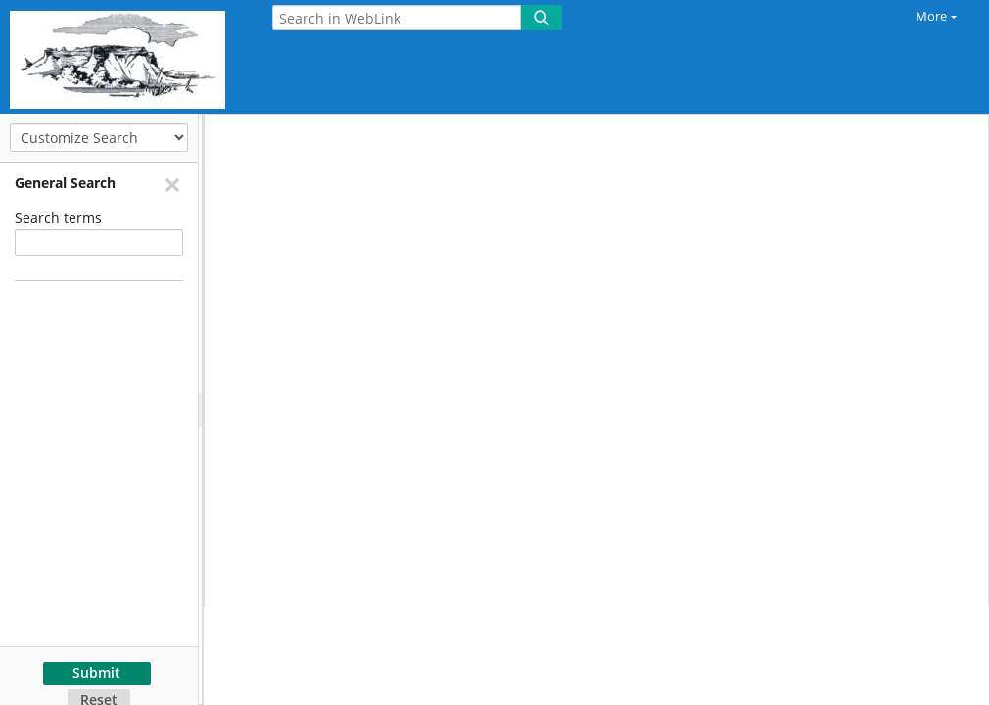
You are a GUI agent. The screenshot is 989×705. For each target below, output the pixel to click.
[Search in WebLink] (396, 17)
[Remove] (171, 184)
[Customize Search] (99, 137)
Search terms (58, 218)
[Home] (122, 57)
